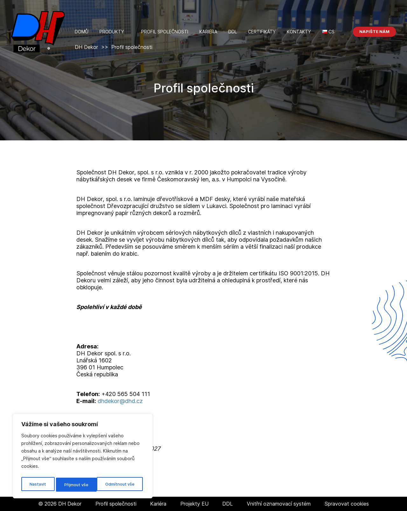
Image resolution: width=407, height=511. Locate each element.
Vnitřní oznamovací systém (279, 504)
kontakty (299, 31)
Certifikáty (262, 31)
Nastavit (37, 484)
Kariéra (158, 504)
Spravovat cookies (346, 504)
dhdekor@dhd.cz (120, 401)
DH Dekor (86, 47)
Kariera (208, 31)
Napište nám (374, 31)
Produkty (112, 31)
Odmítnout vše (78, 484)
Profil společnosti (164, 31)
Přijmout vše (123, 484)
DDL (232, 31)
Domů (81, 31)
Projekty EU (194, 504)
